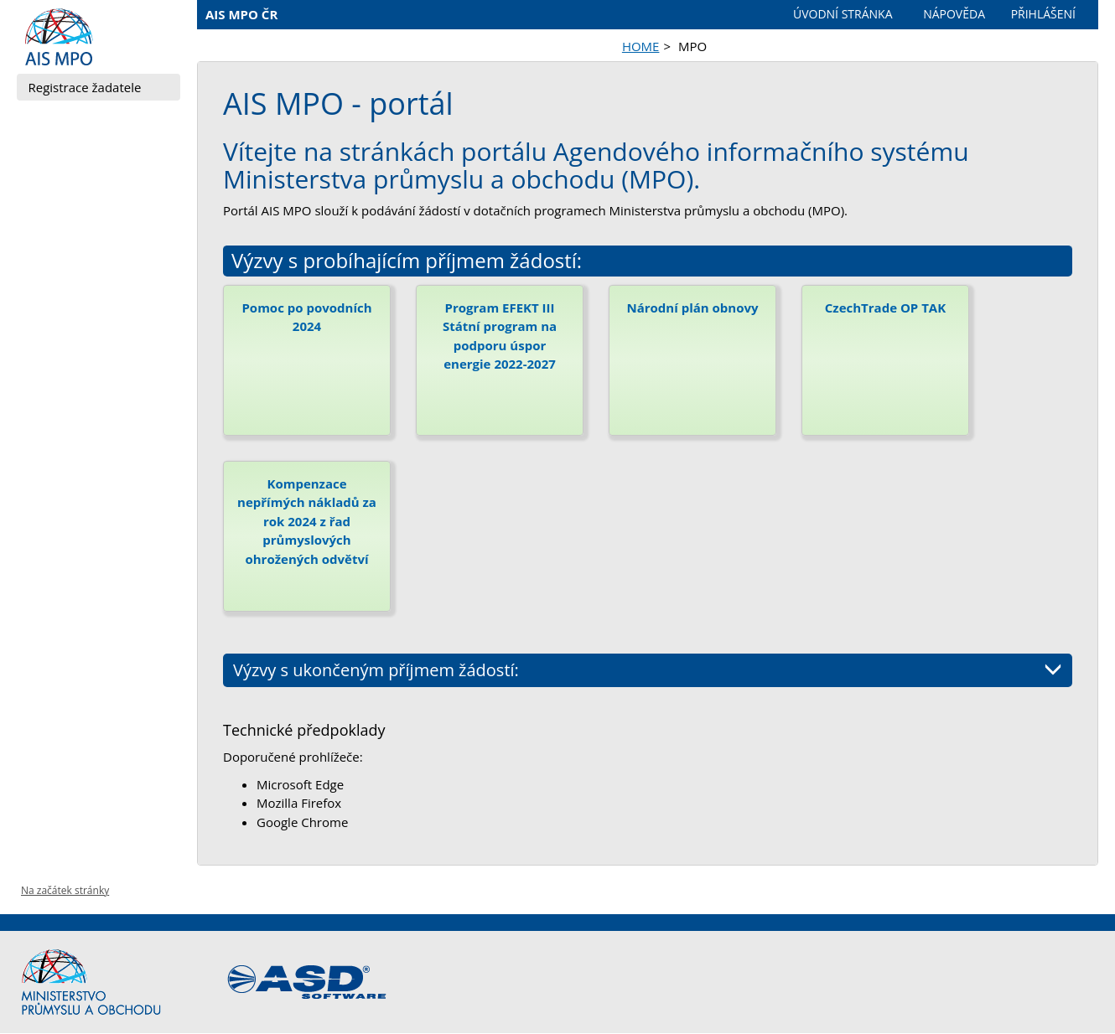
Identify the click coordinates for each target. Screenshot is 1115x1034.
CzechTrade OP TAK (885, 307)
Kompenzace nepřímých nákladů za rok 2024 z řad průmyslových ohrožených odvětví (306, 521)
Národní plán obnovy (692, 307)
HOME (641, 46)
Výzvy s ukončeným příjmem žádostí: (647, 670)
